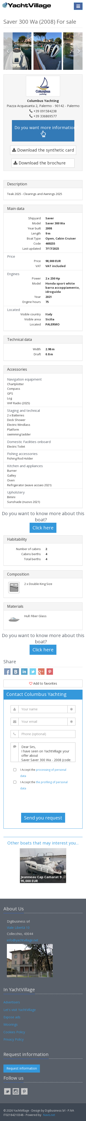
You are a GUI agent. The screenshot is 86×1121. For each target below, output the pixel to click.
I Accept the (43, 773)
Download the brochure (40, 163)
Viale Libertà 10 (18, 927)
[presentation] (43, 801)
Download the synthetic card (43, 150)
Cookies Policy (14, 1032)
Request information (21, 1068)
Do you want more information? (44, 131)
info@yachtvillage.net (22, 940)
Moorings (10, 1024)
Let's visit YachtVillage (19, 1010)
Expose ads (11, 1017)
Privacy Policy (13, 1039)
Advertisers (11, 1002)
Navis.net (49, 1115)
